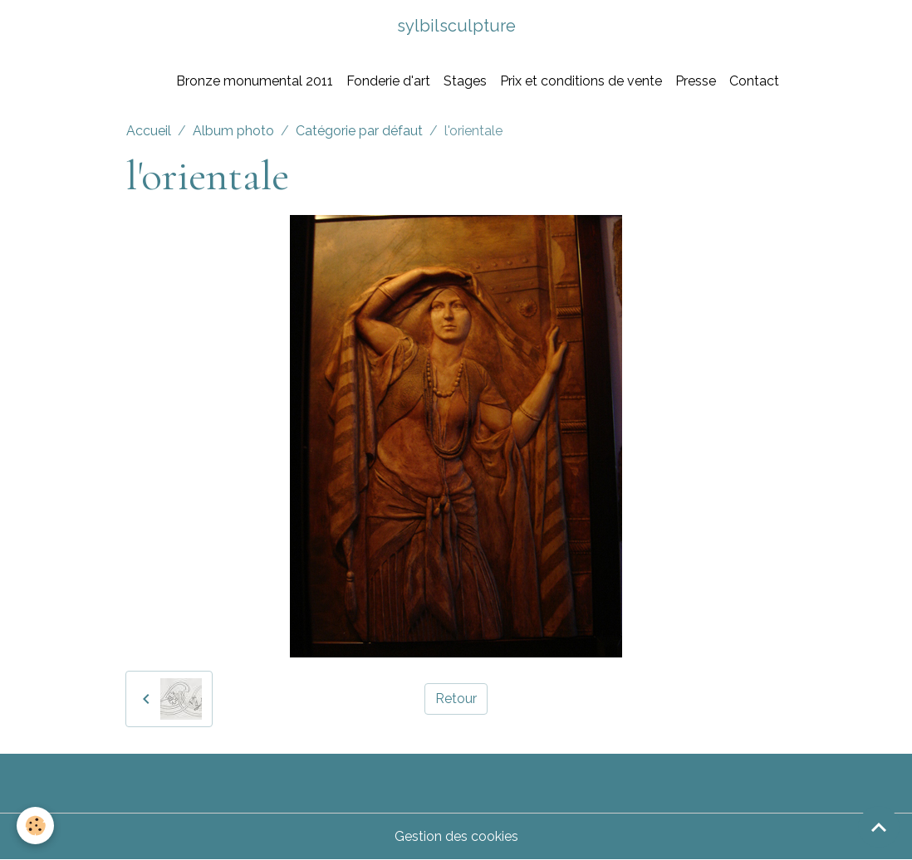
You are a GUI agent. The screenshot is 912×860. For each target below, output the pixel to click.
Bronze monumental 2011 (254, 81)
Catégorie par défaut (359, 131)
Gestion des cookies (456, 836)
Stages (465, 81)
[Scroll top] (879, 827)
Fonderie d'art (388, 81)
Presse (695, 81)
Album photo (233, 131)
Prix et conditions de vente (581, 81)
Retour (456, 698)
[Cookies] (35, 825)
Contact (754, 81)
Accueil (148, 131)
